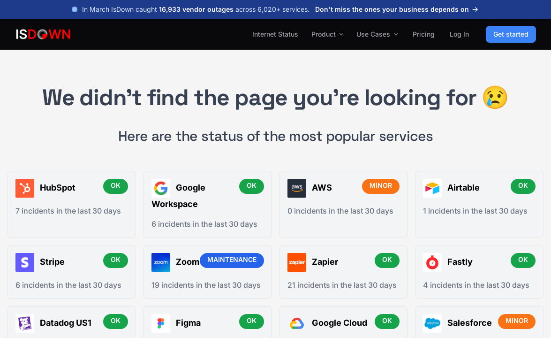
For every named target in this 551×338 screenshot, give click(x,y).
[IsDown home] (43, 34)
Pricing (424, 34)
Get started (510, 34)
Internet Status (275, 34)
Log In (459, 34)
